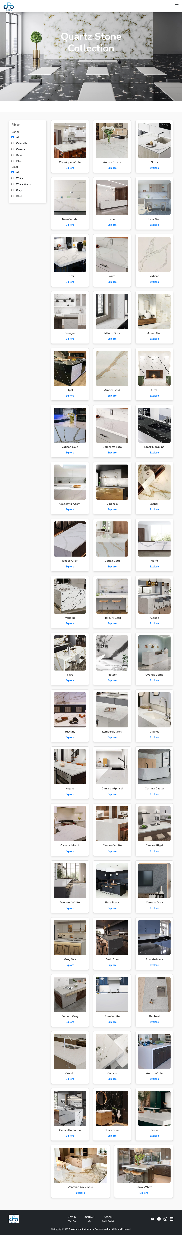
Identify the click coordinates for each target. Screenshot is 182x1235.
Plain (19, 161)
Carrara (20, 149)
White (19, 178)
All (17, 137)
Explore (69, 167)
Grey (19, 190)
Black (19, 196)
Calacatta (21, 143)
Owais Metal (72, 1219)
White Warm (23, 184)
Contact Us (89, 1219)
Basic (19, 155)
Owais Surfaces (108, 1219)
